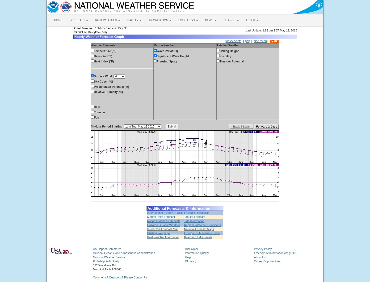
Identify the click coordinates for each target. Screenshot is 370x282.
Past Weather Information (163, 237)
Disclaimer (191, 249)
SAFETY (134, 20)
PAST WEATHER (107, 20)
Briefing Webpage (158, 233)
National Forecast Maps (199, 229)
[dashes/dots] (233, 41)
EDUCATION (188, 20)
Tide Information (194, 221)
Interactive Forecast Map (162, 229)
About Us (260, 257)
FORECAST (79, 20)
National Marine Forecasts (163, 221)
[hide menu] (260, 41)
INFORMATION (159, 20)
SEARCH (231, 20)
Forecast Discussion (197, 213)
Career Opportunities (267, 261)
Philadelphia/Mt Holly (106, 261)
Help (188, 257)
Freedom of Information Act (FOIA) (276, 253)
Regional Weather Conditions (202, 225)
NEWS (211, 20)
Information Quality (197, 253)
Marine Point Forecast (161, 217)
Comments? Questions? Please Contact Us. (120, 277)
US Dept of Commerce (107, 249)
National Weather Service (109, 257)
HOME (58, 20)
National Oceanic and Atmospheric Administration (124, 253)
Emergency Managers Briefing (203, 233)
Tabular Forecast (194, 217)
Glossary (190, 261)
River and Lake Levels (198, 237)
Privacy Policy (263, 249)
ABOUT (252, 20)
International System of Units (165, 213)
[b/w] (247, 41)
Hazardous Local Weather (163, 225)
